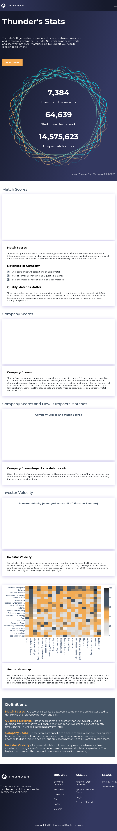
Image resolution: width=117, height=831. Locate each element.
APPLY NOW (12, 62)
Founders (59, 789)
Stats (56, 799)
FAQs (57, 804)
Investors (59, 794)
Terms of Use (109, 786)
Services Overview (59, 783)
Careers (58, 809)
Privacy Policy (109, 781)
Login (79, 797)
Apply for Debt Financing (83, 783)
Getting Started (84, 802)
